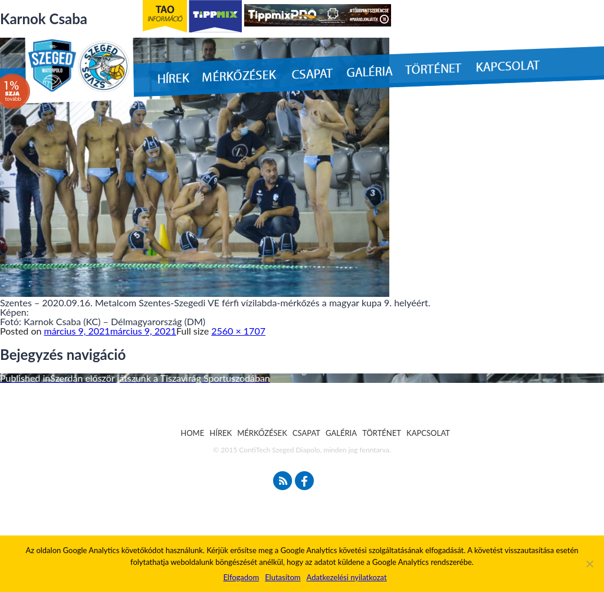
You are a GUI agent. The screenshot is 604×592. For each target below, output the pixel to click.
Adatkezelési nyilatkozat (346, 577)
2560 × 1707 (238, 330)
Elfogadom (241, 577)
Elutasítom (282, 577)
